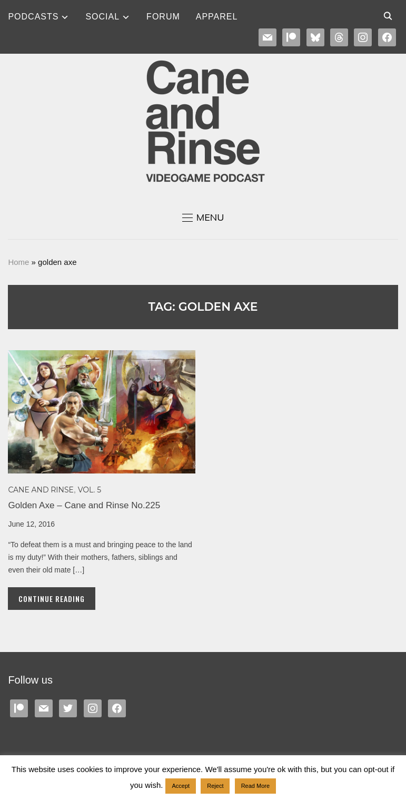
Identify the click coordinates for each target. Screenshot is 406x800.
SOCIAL (102, 16)
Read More (255, 786)
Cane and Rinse (41, 490)
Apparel (217, 16)
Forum (163, 16)
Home (18, 262)
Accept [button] (181, 786)
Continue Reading (51, 598)
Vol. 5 (89, 490)
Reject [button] (215, 786)
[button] (203, 217)
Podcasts (33, 16)
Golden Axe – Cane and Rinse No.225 (84, 505)
